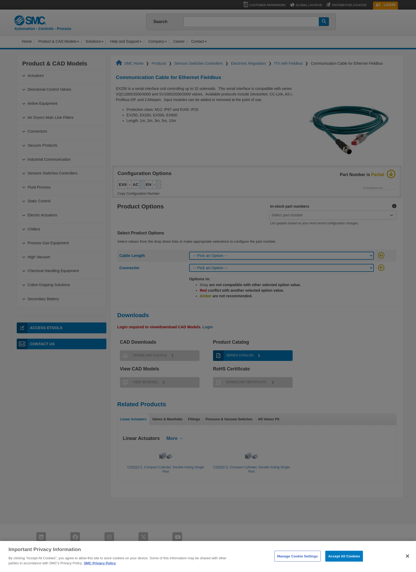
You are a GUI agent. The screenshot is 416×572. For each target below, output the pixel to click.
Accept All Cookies (344, 566)
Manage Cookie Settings (297, 566)
